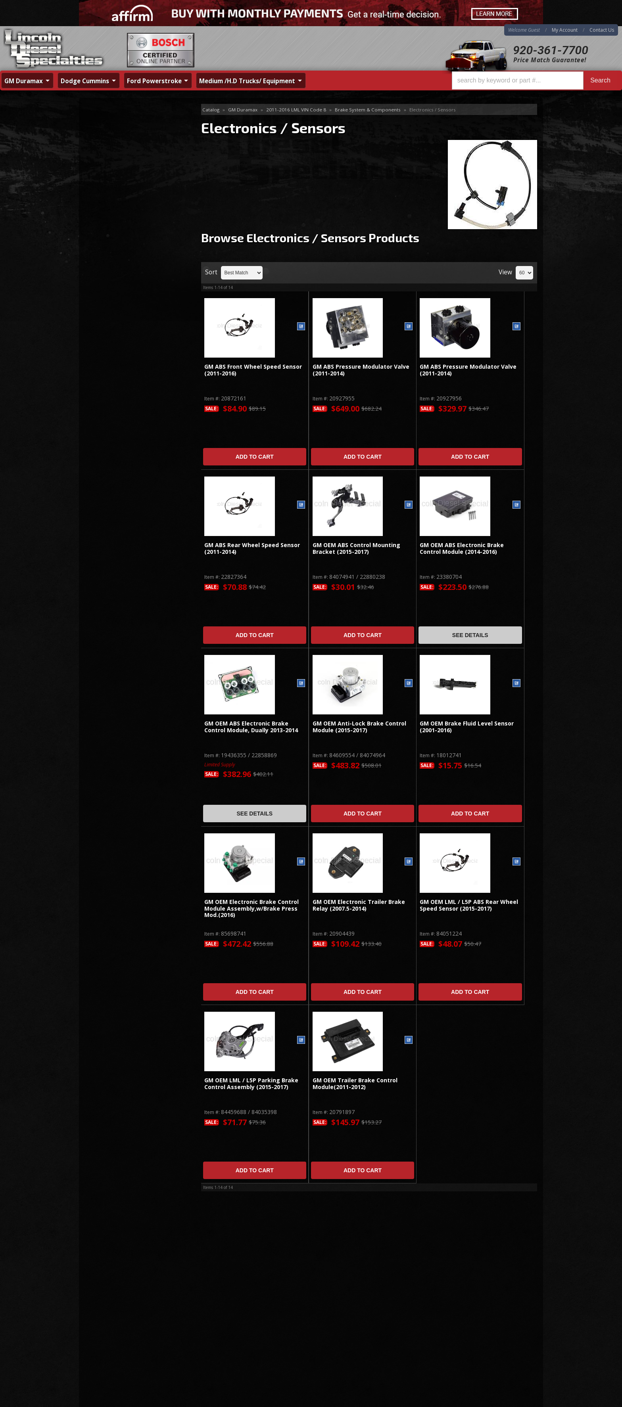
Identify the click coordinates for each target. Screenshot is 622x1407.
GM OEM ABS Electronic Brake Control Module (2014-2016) (462, 548)
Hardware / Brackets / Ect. (124, 187)
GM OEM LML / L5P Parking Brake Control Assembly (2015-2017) (251, 1083)
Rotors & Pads (110, 148)
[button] (534, 80)
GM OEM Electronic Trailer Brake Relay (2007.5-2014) (359, 905)
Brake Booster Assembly (123, 122)
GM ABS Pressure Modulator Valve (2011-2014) (361, 370)
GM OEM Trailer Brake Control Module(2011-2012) (355, 1083)
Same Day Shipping (128, 259)
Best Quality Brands (129, 282)
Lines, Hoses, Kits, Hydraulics (128, 161)
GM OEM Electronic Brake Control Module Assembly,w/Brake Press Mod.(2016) (251, 909)
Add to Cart (255, 457)
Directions (121, 1317)
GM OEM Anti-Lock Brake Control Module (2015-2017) (359, 726)
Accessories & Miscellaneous (128, 200)
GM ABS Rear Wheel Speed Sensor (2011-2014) (252, 548)
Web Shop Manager (517, 1400)
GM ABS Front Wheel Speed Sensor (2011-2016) (253, 370)
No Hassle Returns (127, 304)
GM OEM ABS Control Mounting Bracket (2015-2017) (356, 548)
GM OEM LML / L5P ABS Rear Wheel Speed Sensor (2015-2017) (469, 905)
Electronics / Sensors (121, 174)
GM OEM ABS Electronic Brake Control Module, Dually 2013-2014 (251, 726)
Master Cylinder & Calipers (125, 136)
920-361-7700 (550, 50)
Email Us (113, 347)
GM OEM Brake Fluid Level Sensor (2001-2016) (467, 726)
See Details (470, 635)
